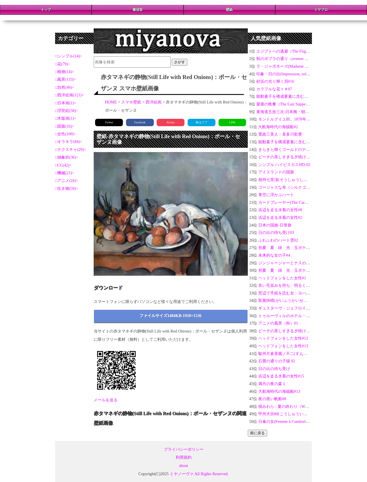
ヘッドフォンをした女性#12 (283, 338)
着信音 (138, 10)
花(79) (62, 64)
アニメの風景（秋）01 (278, 323)
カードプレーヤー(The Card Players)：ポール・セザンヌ (307, 202)
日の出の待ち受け (274, 368)
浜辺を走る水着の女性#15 (281, 376)
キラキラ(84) (68, 142)
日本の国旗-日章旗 (274, 225)
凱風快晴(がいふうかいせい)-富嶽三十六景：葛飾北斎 (306, 300)
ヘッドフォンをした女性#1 (282, 278)
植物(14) (64, 72)
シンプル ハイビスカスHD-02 (284, 164)
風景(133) (65, 79)
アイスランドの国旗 (276, 172)
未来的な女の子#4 (274, 255)
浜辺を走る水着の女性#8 (280, 209)
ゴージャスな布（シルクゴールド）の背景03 (298, 187)
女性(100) (65, 134)
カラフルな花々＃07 (274, 89)
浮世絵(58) (66, 111)
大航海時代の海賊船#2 (278, 126)
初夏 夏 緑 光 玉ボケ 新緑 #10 (291, 247)
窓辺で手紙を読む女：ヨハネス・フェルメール (300, 293)
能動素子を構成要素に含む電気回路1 (289, 96)
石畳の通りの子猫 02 (276, 361)
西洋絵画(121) (69, 95)
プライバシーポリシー (184, 449)
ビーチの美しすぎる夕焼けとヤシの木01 (294, 157)
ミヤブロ (321, 10)
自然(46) (64, 87)
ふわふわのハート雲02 (278, 240)
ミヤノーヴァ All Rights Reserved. (199, 473)
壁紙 (229, 10)
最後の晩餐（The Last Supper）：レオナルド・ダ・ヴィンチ (309, 104)
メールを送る (106, 400)
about (183, 465)
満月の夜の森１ (272, 383)
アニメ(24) (66, 180)
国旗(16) (64, 126)
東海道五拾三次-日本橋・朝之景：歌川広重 (294, 111)
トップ (46, 10)
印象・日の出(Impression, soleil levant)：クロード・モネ (305, 74)
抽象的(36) (66, 157)
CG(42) (63, 165)
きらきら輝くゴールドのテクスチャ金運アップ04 (302, 149)
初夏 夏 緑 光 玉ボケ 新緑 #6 (290, 270)
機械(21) (64, 173)
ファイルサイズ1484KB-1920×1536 (171, 315)
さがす (179, 62)
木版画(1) (65, 118)
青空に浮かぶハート (276, 194)
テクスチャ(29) (70, 149)
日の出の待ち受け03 (276, 232)
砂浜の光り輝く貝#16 (275, 81)
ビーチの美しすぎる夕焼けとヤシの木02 (294, 331)
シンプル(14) (68, 56)
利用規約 (184, 457)
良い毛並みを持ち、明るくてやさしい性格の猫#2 (302, 285)
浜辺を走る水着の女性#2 (280, 217)
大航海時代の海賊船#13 (279, 391)
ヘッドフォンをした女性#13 (283, 346)
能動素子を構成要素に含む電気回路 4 (291, 142)
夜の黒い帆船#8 (272, 398)
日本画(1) (65, 103)
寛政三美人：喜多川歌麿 (280, 134)
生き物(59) (66, 188)
